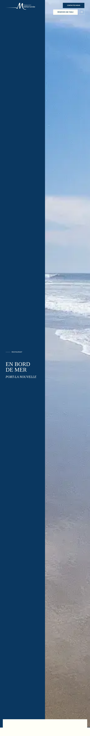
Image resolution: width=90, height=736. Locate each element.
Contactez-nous (73, 5)
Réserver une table (65, 12)
